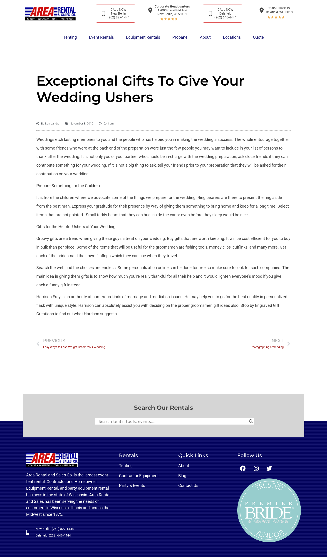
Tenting (70, 37)
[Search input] (173, 421)
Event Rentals (101, 37)
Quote (258, 37)
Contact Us (188, 485)
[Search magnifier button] (251, 421)
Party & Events (132, 485)
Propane (180, 37)
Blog (182, 475)
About (205, 37)
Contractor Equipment (139, 475)
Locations (232, 37)
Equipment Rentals (143, 37)
